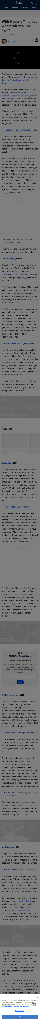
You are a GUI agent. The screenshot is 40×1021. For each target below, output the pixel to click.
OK (20, 1017)
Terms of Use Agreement (21, 1006)
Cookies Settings (20, 1011)
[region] (20, 1007)
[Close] (37, 997)
